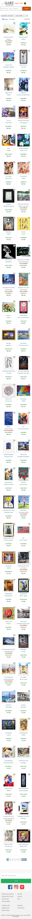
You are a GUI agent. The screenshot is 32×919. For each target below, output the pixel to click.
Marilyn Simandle (8, 844)
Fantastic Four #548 (8, 484)
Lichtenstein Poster (8, 512)
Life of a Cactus (23, 679)
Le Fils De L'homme (8, 540)
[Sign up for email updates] (16, 875)
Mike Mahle (23, 649)
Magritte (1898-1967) (9, 538)
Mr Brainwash (23, 593)
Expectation (23, 707)
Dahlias (8, 317)
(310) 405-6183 (9, 5)
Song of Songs (23, 289)
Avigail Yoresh (8, 93)
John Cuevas (9, 259)
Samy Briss (8, 232)
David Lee (23, 482)
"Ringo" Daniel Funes (23, 844)
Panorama (23, 818)
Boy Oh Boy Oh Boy (8, 763)
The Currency (8, 401)
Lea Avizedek (23, 176)
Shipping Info (5, 908)
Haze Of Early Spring (23, 262)
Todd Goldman (23, 315)
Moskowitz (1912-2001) (23, 287)
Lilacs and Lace (8, 846)
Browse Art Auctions (8, 894)
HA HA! (23, 234)
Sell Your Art (5, 899)
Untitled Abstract (8, 429)
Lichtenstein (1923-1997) (8, 510)
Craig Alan (8, 204)
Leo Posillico (23, 677)
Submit (16, 881)
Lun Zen (8, 120)
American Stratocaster (23, 429)
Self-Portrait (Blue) (23, 790)
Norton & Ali (23, 621)
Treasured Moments (8, 679)
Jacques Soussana (23, 37)
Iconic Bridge (8, 707)
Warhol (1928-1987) (23, 788)
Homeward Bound (8, 651)
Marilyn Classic (23, 846)
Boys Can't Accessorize (23, 317)
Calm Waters (8, 262)
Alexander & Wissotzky (23, 120)
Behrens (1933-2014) (23, 204)
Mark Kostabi (23, 454)
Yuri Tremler (9, 176)
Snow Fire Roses (23, 484)
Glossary (20, 905)
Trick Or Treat (8, 289)
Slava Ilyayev (23, 399)
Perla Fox (8, 315)
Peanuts (23, 232)
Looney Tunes (8, 65)
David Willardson (8, 760)
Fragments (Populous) (8, 206)
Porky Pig (8, 623)
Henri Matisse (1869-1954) (8, 371)
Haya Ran (23, 705)
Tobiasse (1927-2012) (8, 816)
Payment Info (6, 905)
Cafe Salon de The (8, 456)
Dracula (23, 651)
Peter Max (8, 343)
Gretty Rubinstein (23, 733)
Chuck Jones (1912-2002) (8, 287)
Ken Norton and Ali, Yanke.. (23, 623)
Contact (19, 896)
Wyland (8, 426)
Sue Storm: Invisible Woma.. (23, 95)
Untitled (23, 39)
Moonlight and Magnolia (23, 456)
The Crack (23, 67)
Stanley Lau (23, 93)
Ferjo (8, 148)
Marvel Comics (8, 482)
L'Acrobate (8, 373)
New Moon (8, 345)
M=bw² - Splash (23, 596)
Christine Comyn (9, 788)
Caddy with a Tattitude (8, 67)
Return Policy (5, 910)
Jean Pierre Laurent (8, 37)
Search (26, 8)
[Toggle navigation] (2, 3)
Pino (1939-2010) (9, 677)
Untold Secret (8, 178)
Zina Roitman (8, 733)
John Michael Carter (23, 760)
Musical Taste (8, 122)
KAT (23, 426)
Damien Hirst (8, 399)
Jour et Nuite (23, 568)
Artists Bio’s (20, 908)
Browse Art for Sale (7, 896)
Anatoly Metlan (8, 593)
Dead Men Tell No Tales (23, 373)
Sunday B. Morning (23, 148)
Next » (24, 859)
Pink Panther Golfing (23, 512)
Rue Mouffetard (8, 596)
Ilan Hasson (23, 343)
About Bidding (6, 901)
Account (19, 894)
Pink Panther (23, 510)
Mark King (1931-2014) (23, 566)
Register (17, 3)
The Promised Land (23, 345)
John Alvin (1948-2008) (23, 371)
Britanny (9, 39)
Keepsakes (23, 763)
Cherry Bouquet (23, 122)
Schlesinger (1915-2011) (23, 816)
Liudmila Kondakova (8, 454)
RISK (23, 538)
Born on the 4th (23, 540)
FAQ (18, 899)
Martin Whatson (23, 65)
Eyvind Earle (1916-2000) (23, 259)
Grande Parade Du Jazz (8, 818)
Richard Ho (8, 705)
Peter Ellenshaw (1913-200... (8, 649)
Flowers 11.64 (23, 150)
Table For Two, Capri (23, 206)
